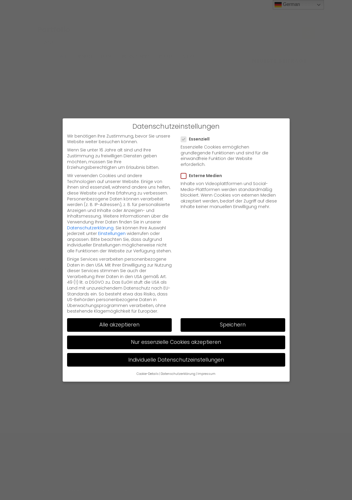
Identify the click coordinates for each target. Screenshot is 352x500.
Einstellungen (112, 233)
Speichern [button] (233, 324)
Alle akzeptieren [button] (119, 324)
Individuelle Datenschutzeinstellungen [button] (176, 359)
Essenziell (197, 139)
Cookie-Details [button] (148, 374)
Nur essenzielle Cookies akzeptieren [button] (176, 342)
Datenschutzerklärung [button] (178, 374)
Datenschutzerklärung (90, 228)
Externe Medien (203, 176)
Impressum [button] (206, 374)
